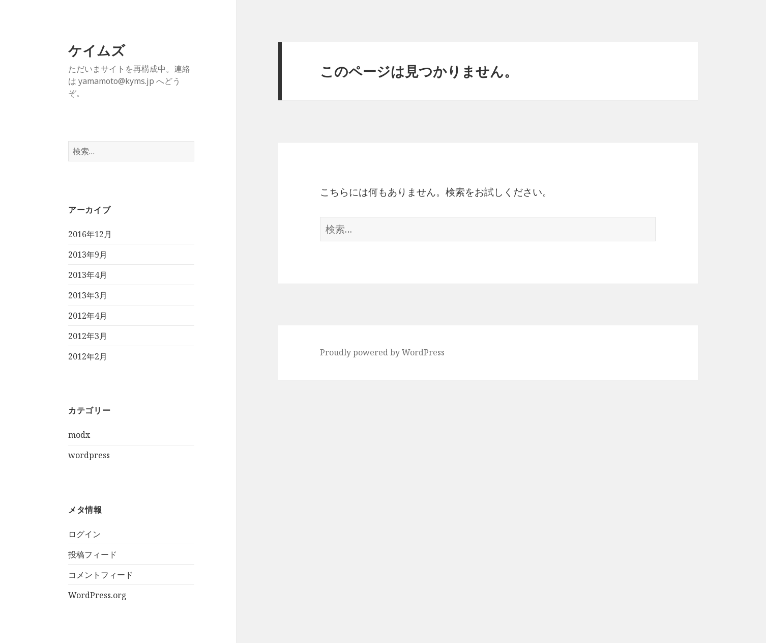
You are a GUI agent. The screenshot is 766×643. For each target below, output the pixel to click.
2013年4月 (87, 275)
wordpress (89, 455)
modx (79, 434)
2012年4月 (87, 315)
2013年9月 (87, 254)
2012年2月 (87, 356)
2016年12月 (90, 234)
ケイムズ (96, 50)
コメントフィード (100, 574)
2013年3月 (87, 295)
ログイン (84, 534)
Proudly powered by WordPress (382, 352)
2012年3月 (87, 336)
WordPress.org (97, 595)
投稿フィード (92, 554)
